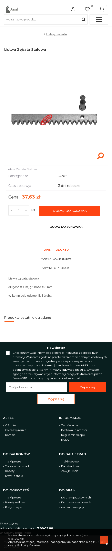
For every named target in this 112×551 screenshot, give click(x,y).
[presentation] (56, 250)
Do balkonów (16, 454)
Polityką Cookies (28, 545)
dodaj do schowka (66, 226)
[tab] (56, 249)
